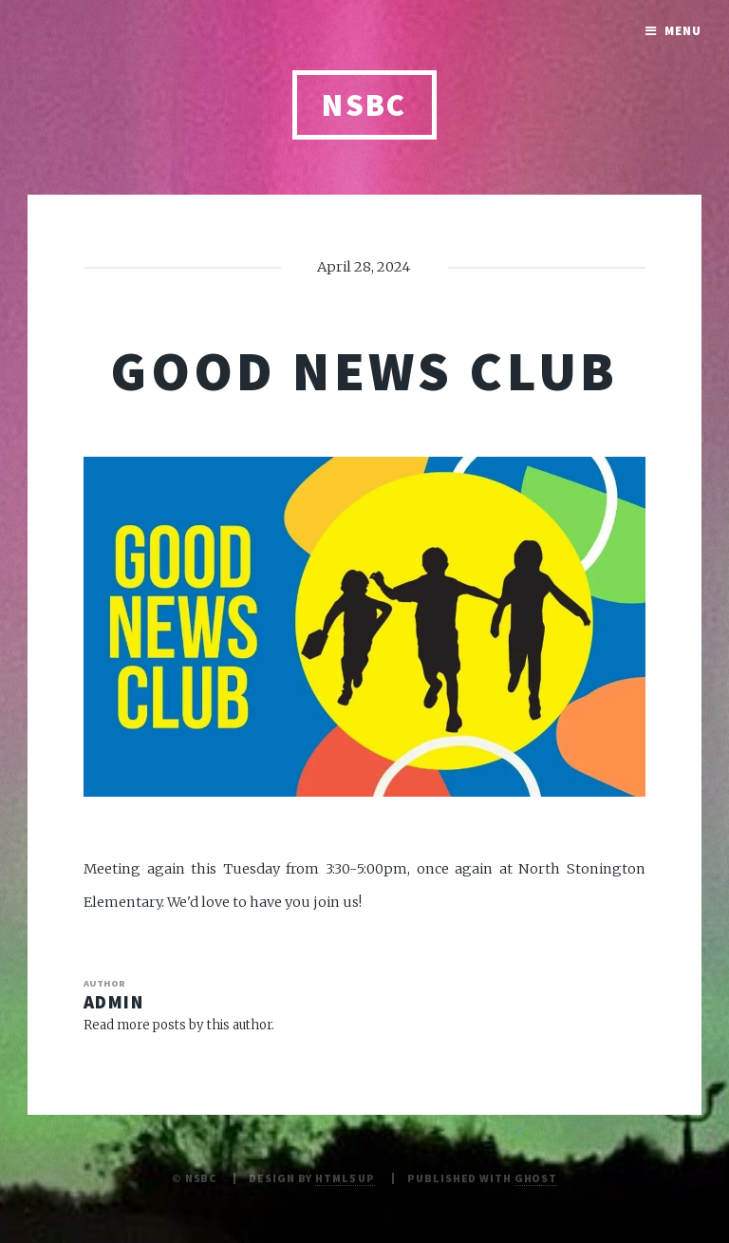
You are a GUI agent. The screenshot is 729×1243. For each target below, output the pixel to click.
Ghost (535, 1178)
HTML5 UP (345, 1178)
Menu (682, 31)
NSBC (364, 104)
